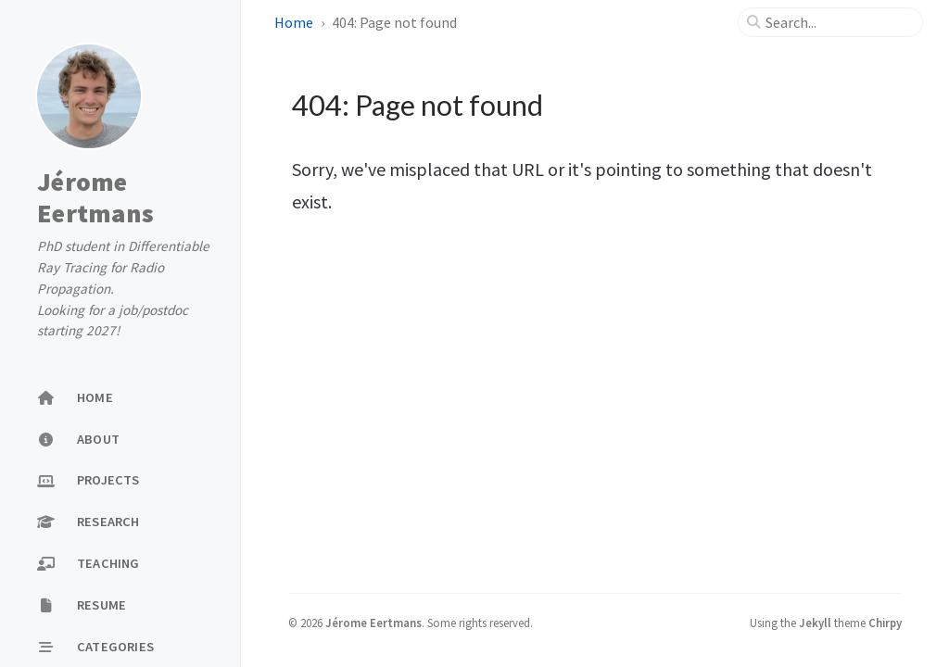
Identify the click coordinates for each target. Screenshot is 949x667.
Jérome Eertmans (95, 197)
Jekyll (815, 622)
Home (295, 22)
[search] (838, 22)
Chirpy (885, 622)
